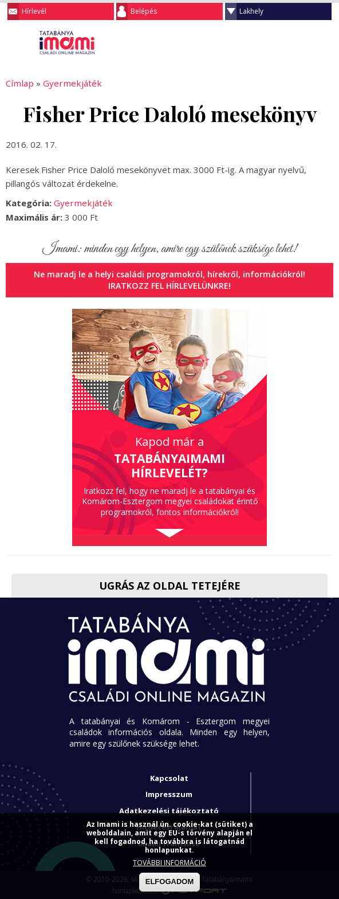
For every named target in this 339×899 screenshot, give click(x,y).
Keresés (301, 42)
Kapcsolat (169, 777)
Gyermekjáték (68, 83)
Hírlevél (34, 11)
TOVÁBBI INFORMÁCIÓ (169, 862)
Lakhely (251, 11)
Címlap (18, 83)
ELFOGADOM (169, 881)
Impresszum (168, 794)
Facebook (324, 42)
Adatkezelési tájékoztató (169, 810)
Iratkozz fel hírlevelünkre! (170, 285)
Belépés (144, 11)
